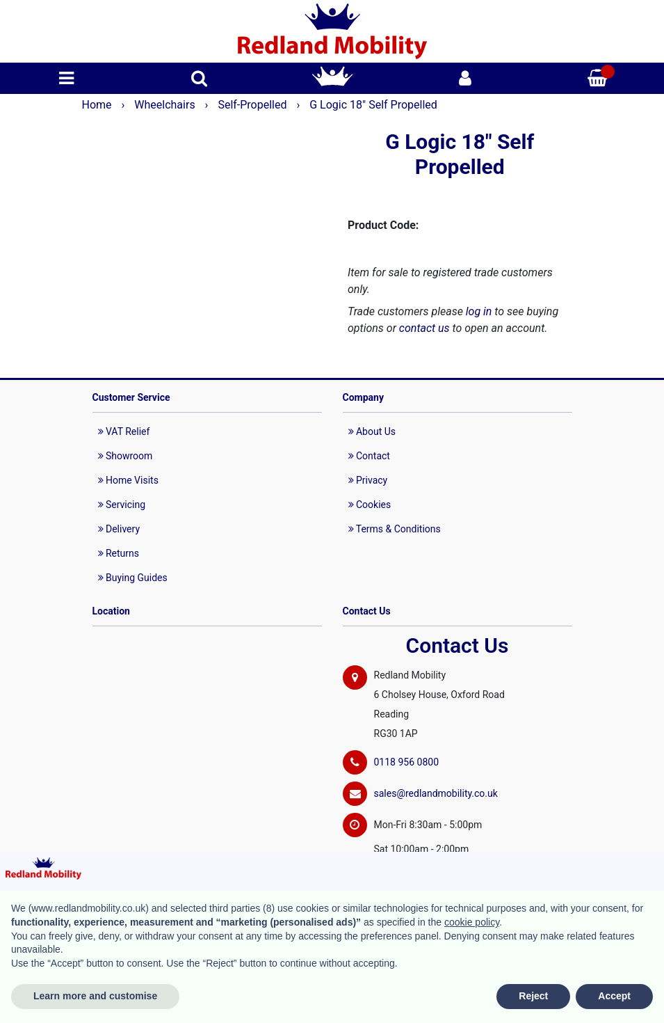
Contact (369, 455)
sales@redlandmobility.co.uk (436, 793)
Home (98, 104)
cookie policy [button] (471, 922)
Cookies (369, 504)
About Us (372, 431)
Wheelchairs (165, 104)
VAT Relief (124, 431)
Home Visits (128, 480)
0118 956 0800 (406, 762)
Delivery (119, 528)
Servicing (122, 504)
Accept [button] (614, 995)
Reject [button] (533, 995)
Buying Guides (133, 577)
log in (479, 311)
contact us (424, 328)
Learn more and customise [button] (95, 995)
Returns (119, 553)
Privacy (368, 480)
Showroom (125, 455)
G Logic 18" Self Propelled (373, 104)
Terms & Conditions (394, 528)
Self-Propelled (253, 104)
